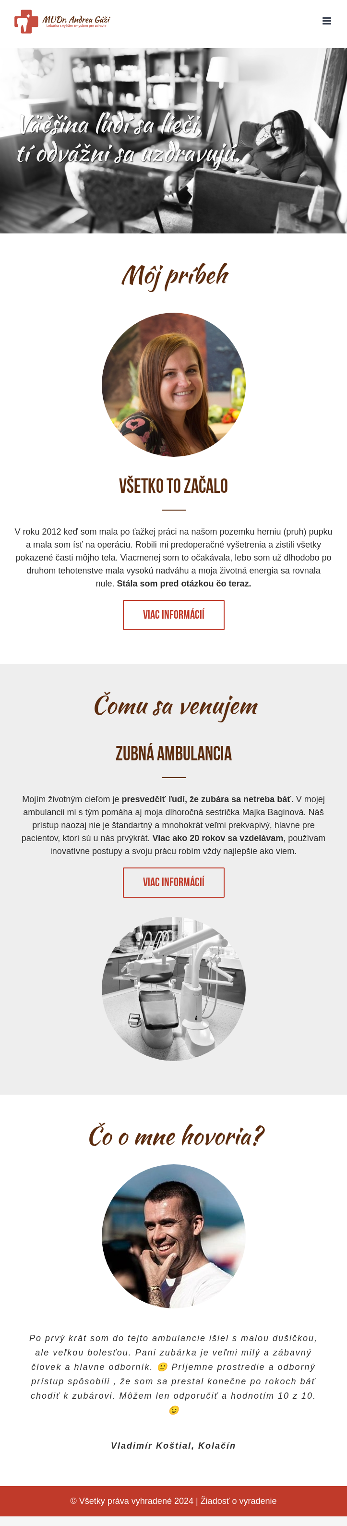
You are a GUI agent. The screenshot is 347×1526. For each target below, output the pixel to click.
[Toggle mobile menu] (328, 21)
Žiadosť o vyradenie (239, 1501)
